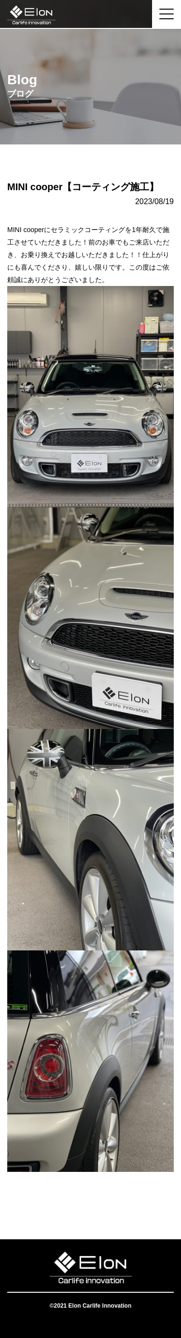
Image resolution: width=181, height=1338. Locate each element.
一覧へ (90, 1200)
